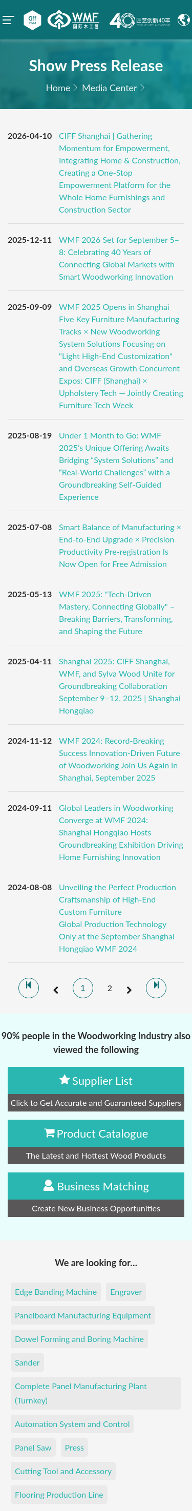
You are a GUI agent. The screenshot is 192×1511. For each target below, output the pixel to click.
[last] (156, 988)
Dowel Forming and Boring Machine (79, 1339)
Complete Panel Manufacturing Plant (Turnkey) (81, 1393)
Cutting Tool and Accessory (63, 1471)
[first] (28, 988)
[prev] (55, 988)
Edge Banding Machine (56, 1291)
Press (74, 1447)
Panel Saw (33, 1447)
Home (58, 87)
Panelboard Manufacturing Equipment (83, 1315)
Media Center (109, 87)
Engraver (126, 1291)
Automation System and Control (72, 1424)
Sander (27, 1362)
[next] (129, 988)
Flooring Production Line (59, 1494)
